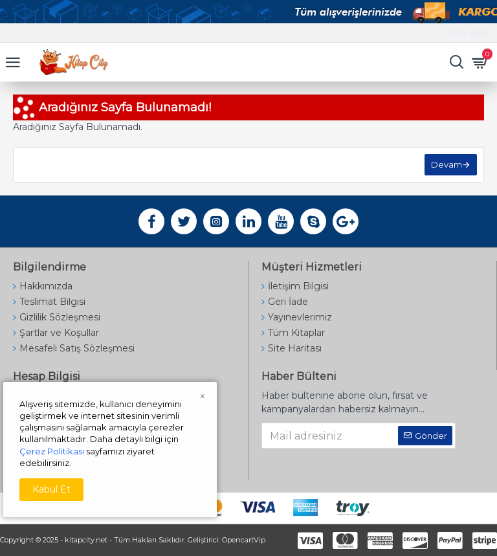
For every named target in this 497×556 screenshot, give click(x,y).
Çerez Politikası (51, 451)
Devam (446, 164)
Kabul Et (51, 489)
